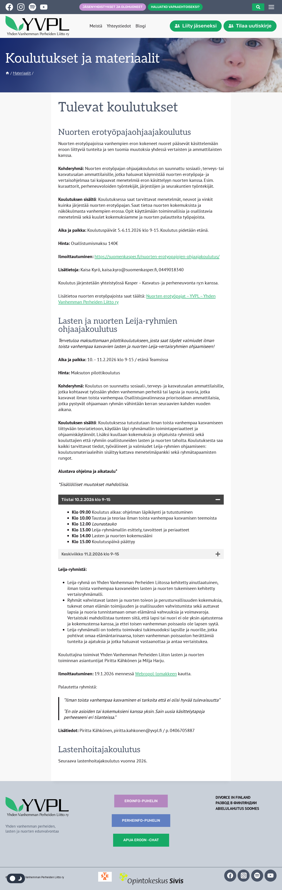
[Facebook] (230, 876)
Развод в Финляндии (236, 802)
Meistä (96, 26)
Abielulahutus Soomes (237, 808)
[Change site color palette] (16, 878)
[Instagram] (244, 876)
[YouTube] (271, 876)
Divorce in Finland (233, 797)
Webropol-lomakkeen (156, 674)
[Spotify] (257, 876)
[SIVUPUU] (271, 7)
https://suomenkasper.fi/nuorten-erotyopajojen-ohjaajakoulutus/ (157, 256)
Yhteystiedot (119, 26)
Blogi (141, 26)
